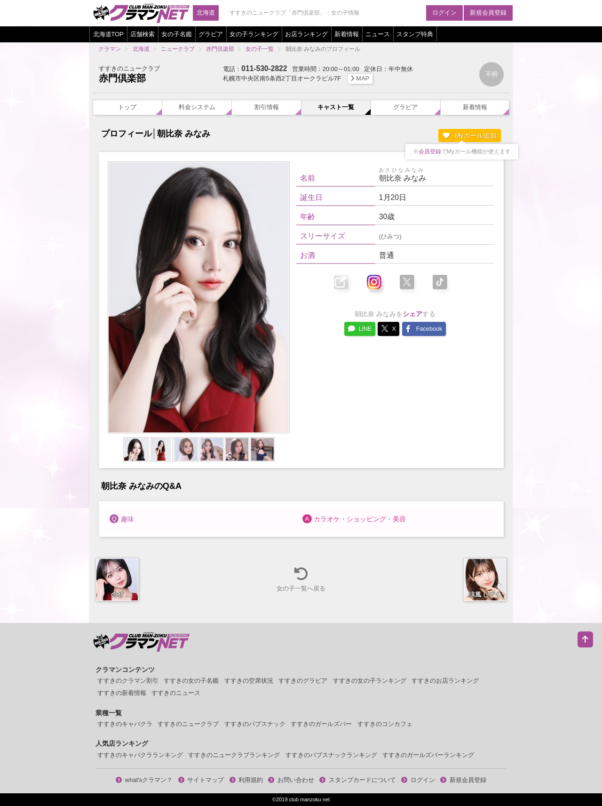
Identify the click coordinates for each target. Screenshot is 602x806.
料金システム (197, 107)
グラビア (210, 34)
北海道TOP (108, 34)
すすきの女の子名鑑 (191, 680)
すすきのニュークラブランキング (234, 754)
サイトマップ (201, 779)
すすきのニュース (175, 692)
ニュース (377, 34)
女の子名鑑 (176, 34)
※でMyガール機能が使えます (462, 151)
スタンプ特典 (414, 34)
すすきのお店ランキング (445, 680)
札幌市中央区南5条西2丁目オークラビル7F (297, 78)
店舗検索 (142, 34)
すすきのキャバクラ (124, 723)
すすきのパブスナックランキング (331, 754)
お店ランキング (306, 34)
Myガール (470, 135)
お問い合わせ (291, 779)
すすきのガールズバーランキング (428, 754)
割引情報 (266, 107)
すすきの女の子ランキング (369, 680)
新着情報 (346, 34)
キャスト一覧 (335, 107)
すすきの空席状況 (248, 680)
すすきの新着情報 (121, 692)
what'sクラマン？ (144, 779)
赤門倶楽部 (122, 78)
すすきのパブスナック (254, 723)
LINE (360, 328)
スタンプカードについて (357, 779)
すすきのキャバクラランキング (140, 754)
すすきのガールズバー (321, 723)
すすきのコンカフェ (384, 723)
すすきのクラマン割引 (127, 680)
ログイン (444, 12)
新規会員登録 (488, 12)
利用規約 (246, 779)
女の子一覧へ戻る (301, 579)
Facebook (424, 328)
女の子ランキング (254, 34)
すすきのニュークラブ (188, 723)
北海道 (206, 12)
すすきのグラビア (302, 680)
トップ (127, 107)
